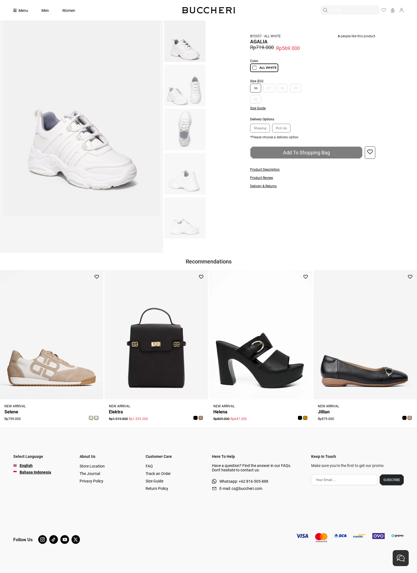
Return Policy (157, 488)
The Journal (90, 473)
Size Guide (154, 481)
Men (45, 10)
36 (256, 88)
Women (68, 10)
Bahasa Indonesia (35, 472)
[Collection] (24, 10)
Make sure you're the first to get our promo (347, 465)
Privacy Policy (91, 481)
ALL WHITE (264, 67)
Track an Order (158, 473)
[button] (312, 169)
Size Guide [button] (258, 108)
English (26, 465)
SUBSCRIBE (391, 480)
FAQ (149, 466)
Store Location (92, 466)
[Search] (354, 10)
